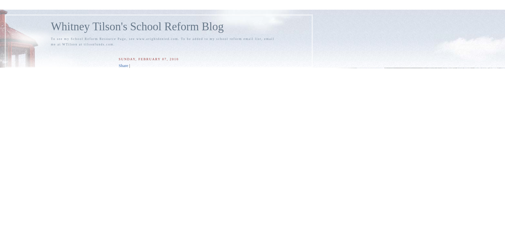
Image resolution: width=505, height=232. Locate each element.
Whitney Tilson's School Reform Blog (137, 26)
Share (123, 65)
